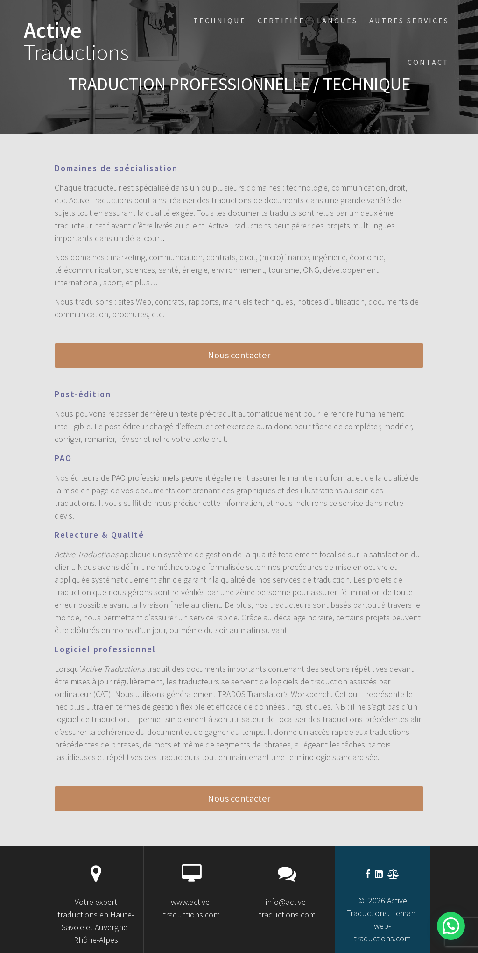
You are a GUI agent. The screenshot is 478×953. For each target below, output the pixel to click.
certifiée (281, 20)
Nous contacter (239, 355)
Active (76, 42)
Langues (337, 20)
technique (219, 20)
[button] (451, 926)
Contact (428, 62)
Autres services (409, 20)
